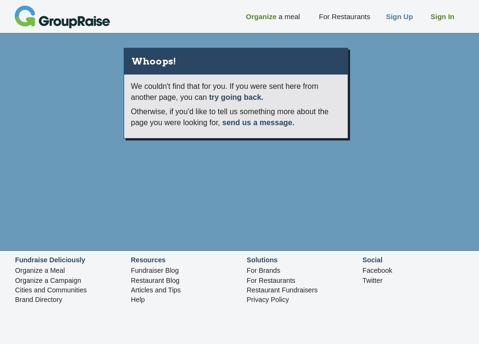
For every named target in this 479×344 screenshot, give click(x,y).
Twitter (372, 280)
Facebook (377, 270)
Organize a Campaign (48, 280)
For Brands (263, 270)
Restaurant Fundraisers (282, 290)
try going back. (236, 97)
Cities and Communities (51, 290)
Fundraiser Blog (155, 270)
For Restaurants (271, 280)
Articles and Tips (156, 290)
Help (138, 299)
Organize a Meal (40, 270)
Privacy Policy (268, 299)
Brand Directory (39, 299)
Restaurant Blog (155, 280)
